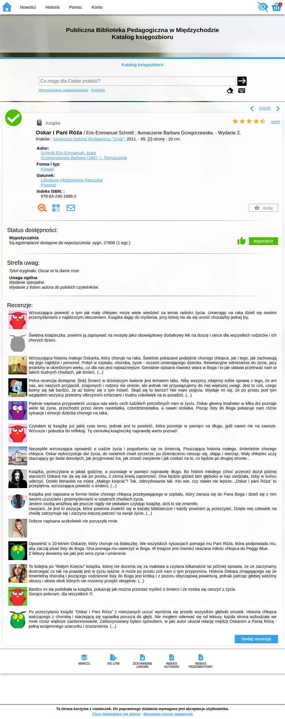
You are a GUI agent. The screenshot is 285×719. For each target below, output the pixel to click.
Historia (52, 7)
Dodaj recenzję (256, 639)
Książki (47, 169)
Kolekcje (98, 90)
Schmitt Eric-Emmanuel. (68, 153)
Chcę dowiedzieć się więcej (116, 714)
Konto (97, 7)
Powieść (48, 185)
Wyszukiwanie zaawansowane (64, 90)
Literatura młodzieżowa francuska (72, 180)
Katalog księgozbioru (143, 64)
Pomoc (75, 7)
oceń (275, 121)
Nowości (28, 7)
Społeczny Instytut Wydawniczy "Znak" (88, 139)
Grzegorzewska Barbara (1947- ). (84, 157)
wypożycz (263, 241)
